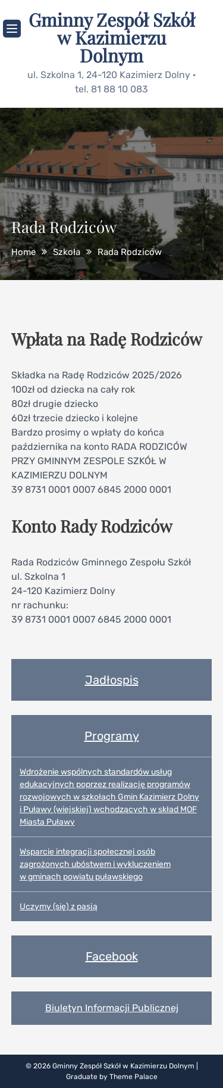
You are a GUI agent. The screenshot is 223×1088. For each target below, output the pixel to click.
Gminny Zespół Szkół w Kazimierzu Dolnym (112, 37)
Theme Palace (133, 1077)
